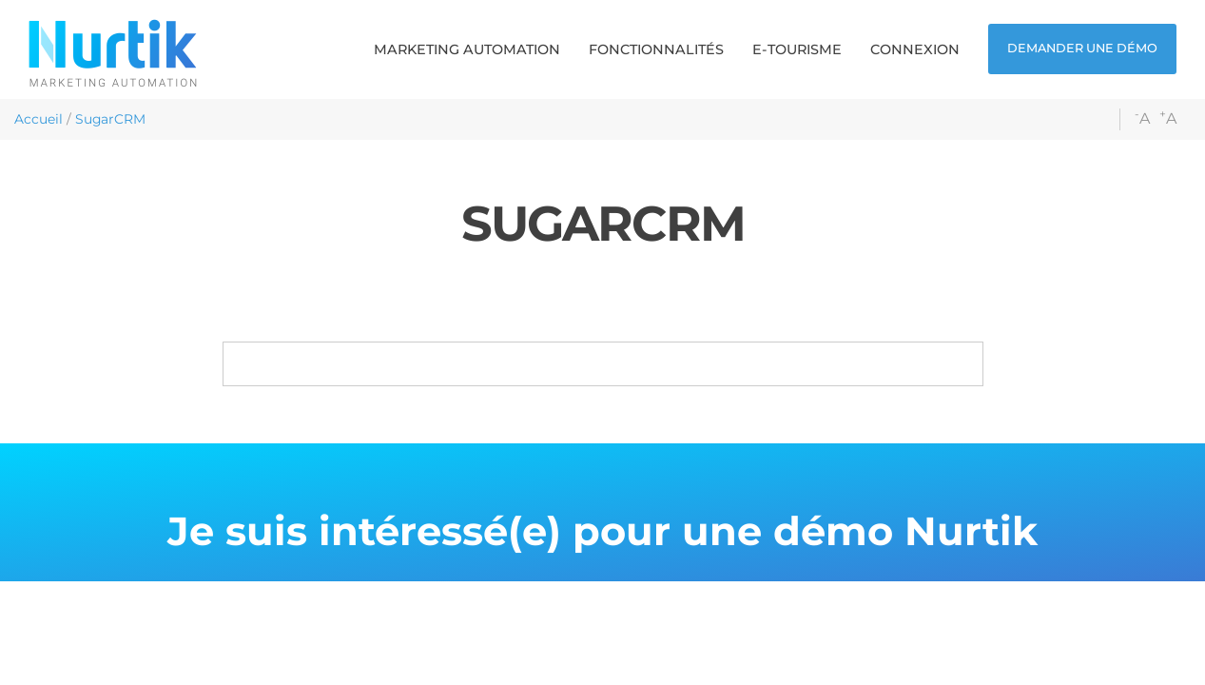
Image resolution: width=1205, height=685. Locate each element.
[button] (467, 49)
